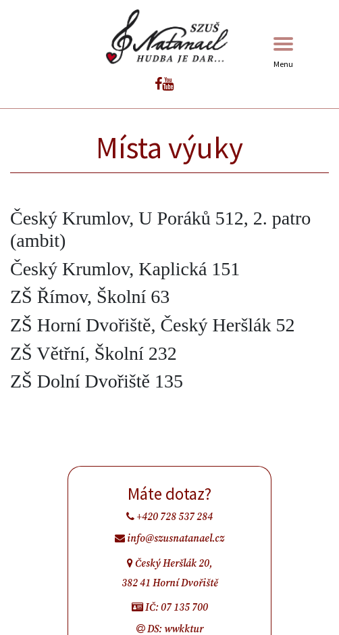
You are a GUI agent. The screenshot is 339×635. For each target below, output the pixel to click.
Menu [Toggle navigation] (283, 53)
